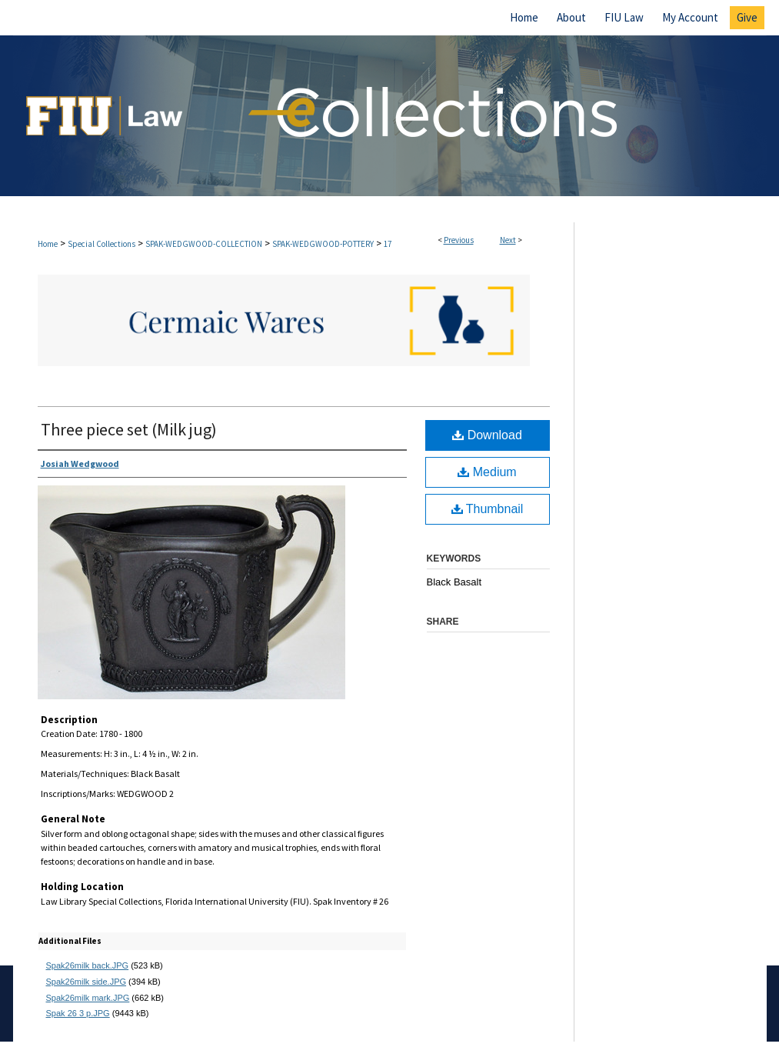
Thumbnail (487, 508)
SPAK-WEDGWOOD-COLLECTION (203, 243)
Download (487, 435)
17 (387, 243)
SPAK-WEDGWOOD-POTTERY (323, 243)
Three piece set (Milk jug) (129, 429)
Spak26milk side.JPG (86, 981)
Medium (487, 471)
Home (48, 243)
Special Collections (101, 243)
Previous (459, 240)
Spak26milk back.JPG (87, 965)
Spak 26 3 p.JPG (78, 1013)
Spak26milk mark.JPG (88, 997)
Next (508, 240)
